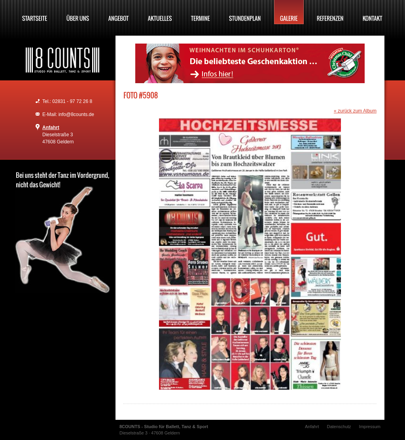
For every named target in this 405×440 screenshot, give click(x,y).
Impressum (369, 426)
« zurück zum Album (355, 111)
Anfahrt (50, 127)
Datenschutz (339, 426)
